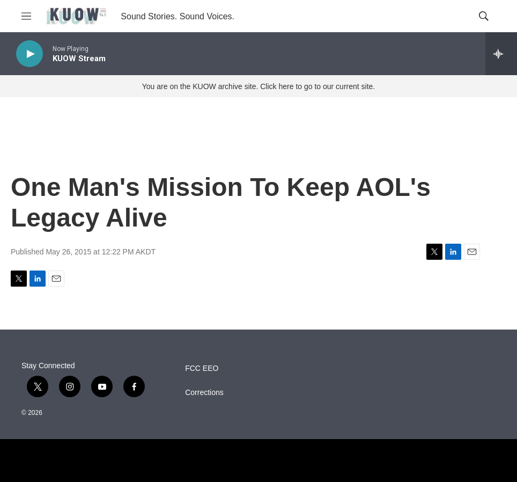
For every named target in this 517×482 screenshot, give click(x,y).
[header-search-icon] (484, 16)
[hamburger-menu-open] (26, 16)
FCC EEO (201, 368)
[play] (29, 54)
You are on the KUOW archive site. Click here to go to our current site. (258, 86)
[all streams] (501, 53)
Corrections (204, 393)
